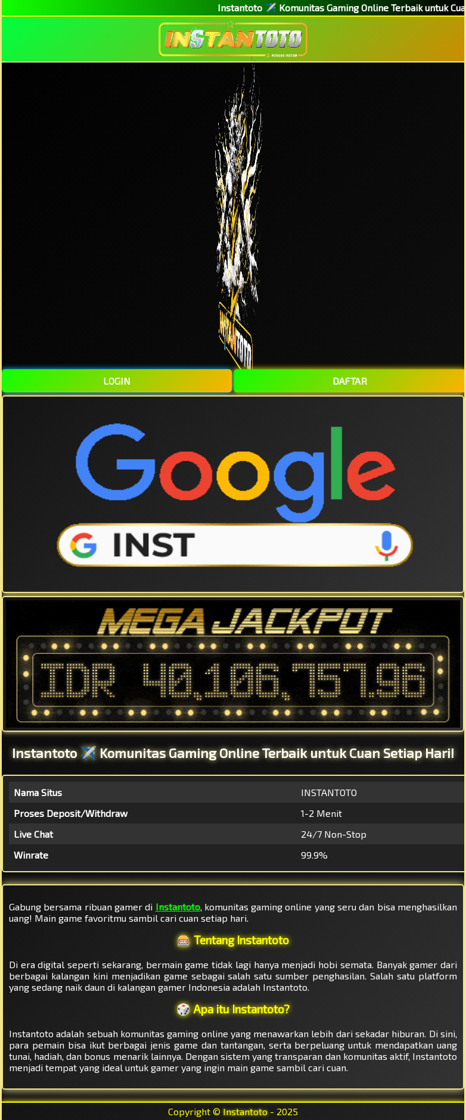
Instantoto (178, 906)
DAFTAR (349, 380)
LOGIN (117, 380)
